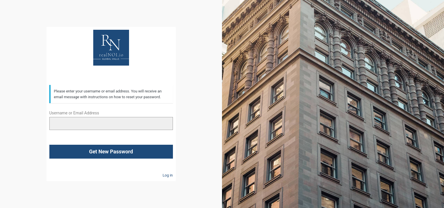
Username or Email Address (74, 113)
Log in (168, 175)
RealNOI (111, 48)
